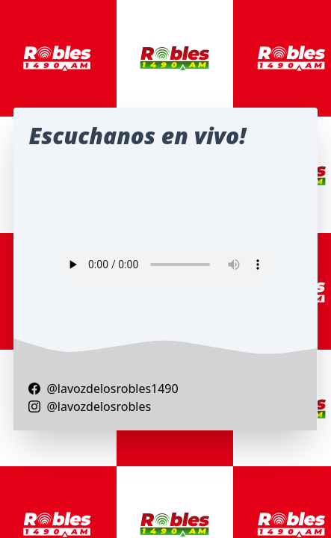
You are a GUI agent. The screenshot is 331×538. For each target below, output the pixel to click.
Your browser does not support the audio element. (165, 264)
